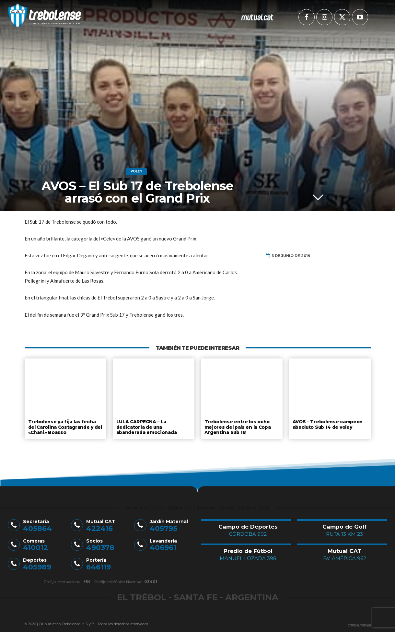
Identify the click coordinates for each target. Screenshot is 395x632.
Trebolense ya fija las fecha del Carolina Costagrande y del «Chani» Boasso (65, 426)
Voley (136, 171)
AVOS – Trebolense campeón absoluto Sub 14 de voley (327, 424)
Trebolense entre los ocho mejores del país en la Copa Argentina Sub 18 (237, 426)
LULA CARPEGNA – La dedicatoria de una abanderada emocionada (146, 426)
